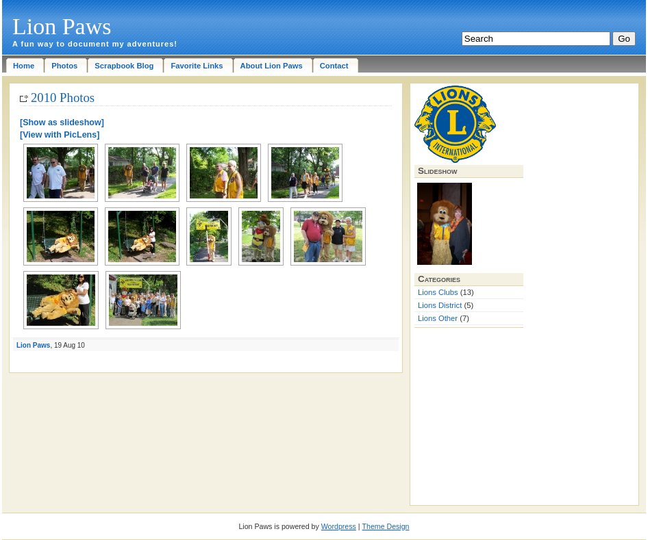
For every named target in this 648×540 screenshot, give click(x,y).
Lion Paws (62, 26)
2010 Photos (63, 97)
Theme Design (386, 526)
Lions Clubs (438, 292)
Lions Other (438, 318)
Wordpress (338, 526)
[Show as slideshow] (62, 122)
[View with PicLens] (59, 135)
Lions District (440, 305)
